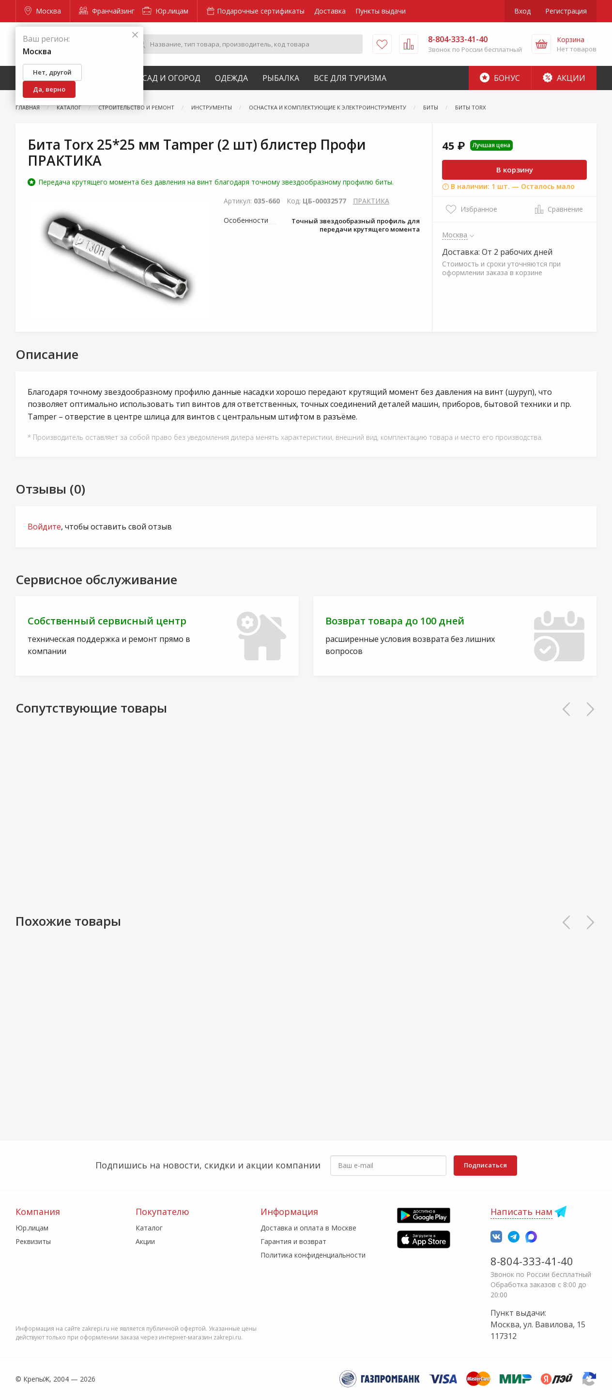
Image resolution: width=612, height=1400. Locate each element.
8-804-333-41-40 (531, 1261)
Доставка (330, 11)
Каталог (149, 1227)
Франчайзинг (107, 11)
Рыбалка (280, 78)
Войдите (44, 526)
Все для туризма (350, 78)
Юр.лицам (165, 11)
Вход (522, 11)
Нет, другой (52, 72)
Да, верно (49, 89)
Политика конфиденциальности (313, 1255)
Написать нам (521, 1211)
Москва (43, 11)
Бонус (500, 78)
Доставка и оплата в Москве (308, 1227)
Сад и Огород (171, 78)
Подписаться (485, 1165)
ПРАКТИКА (371, 200)
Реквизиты (33, 1241)
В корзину (514, 169)
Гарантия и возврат (293, 1241)
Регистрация (566, 11)
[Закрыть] (135, 35)
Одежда (231, 78)
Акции (564, 78)
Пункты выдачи (380, 11)
